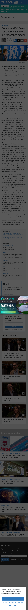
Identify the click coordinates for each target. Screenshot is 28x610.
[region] (13, 598)
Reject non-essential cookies (13, 602)
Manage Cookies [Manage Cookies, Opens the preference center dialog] (12, 605)
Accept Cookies (13, 599)
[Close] (24, 589)
